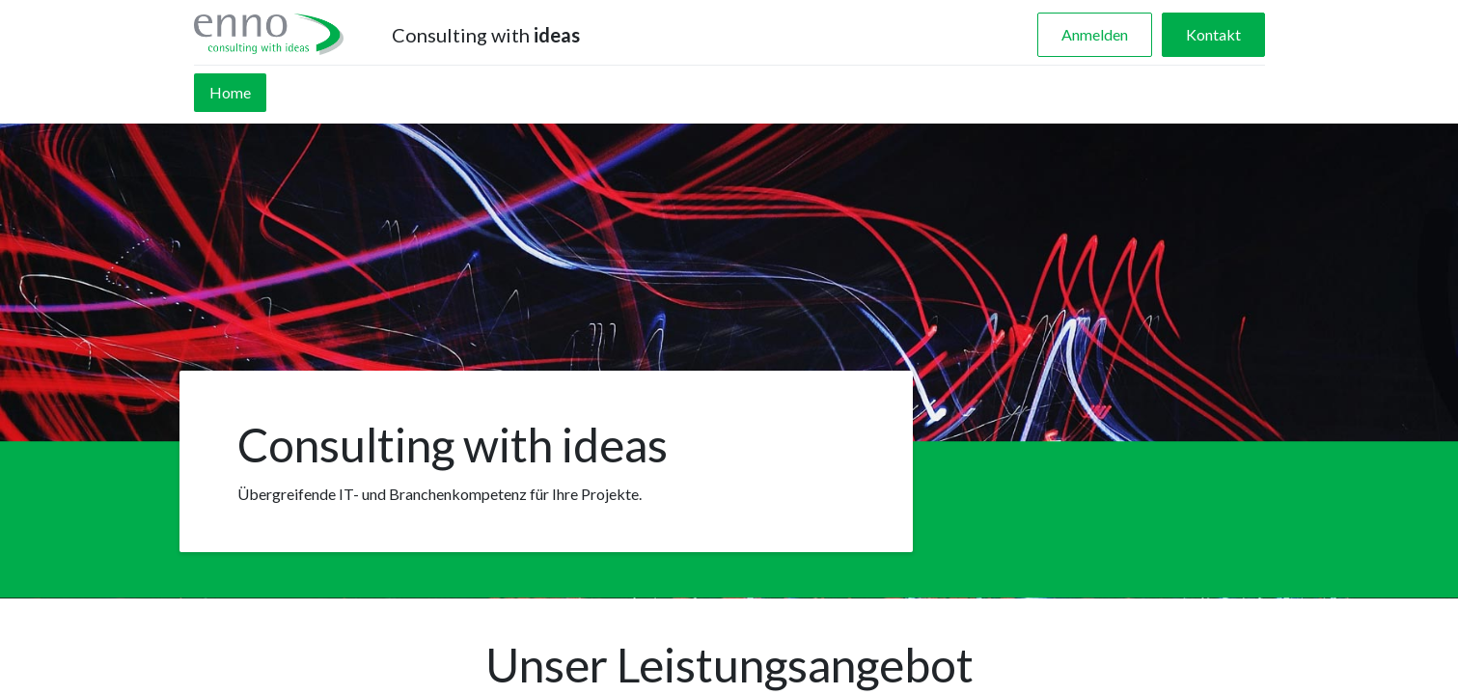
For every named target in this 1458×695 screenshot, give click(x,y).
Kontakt (1213, 34)
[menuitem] (230, 92)
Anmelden (1094, 34)
